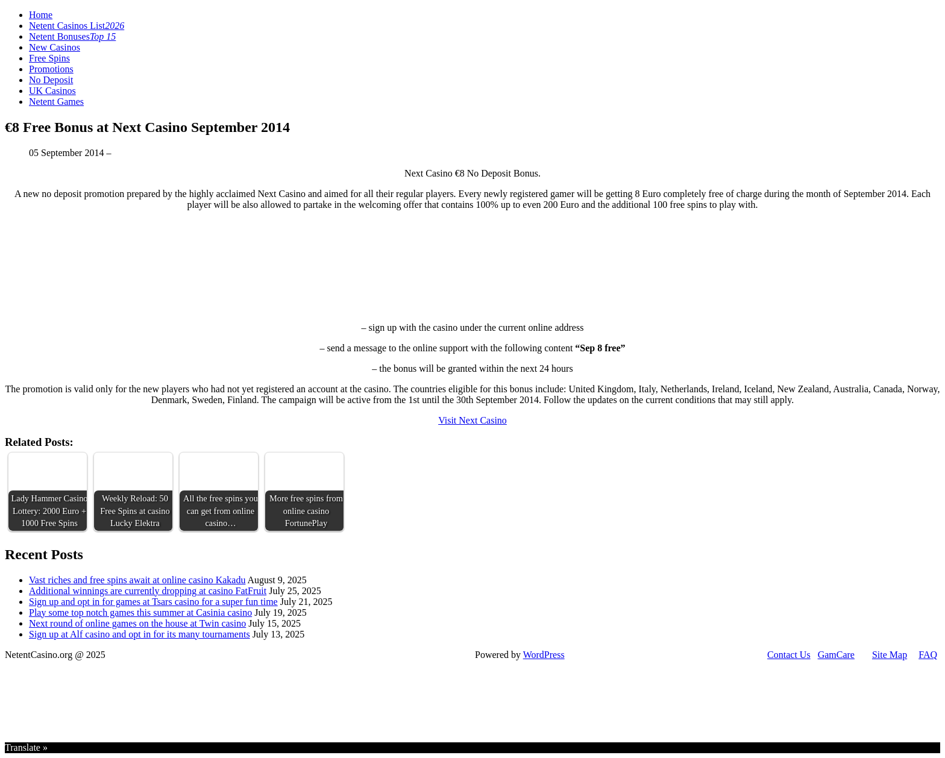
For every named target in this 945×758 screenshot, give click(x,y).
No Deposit (51, 80)
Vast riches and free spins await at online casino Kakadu (137, 580)
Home (40, 15)
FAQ (927, 655)
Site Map (889, 655)
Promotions (51, 69)
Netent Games (56, 101)
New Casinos (54, 47)
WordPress (544, 655)
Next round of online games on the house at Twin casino (137, 623)
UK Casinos (52, 91)
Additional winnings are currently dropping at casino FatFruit (147, 591)
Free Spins (49, 58)
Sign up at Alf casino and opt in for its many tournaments (139, 634)
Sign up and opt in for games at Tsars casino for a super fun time (153, 602)
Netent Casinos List (76, 25)
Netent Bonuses (72, 36)
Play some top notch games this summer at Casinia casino (140, 612)
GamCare (836, 655)
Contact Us (789, 655)
